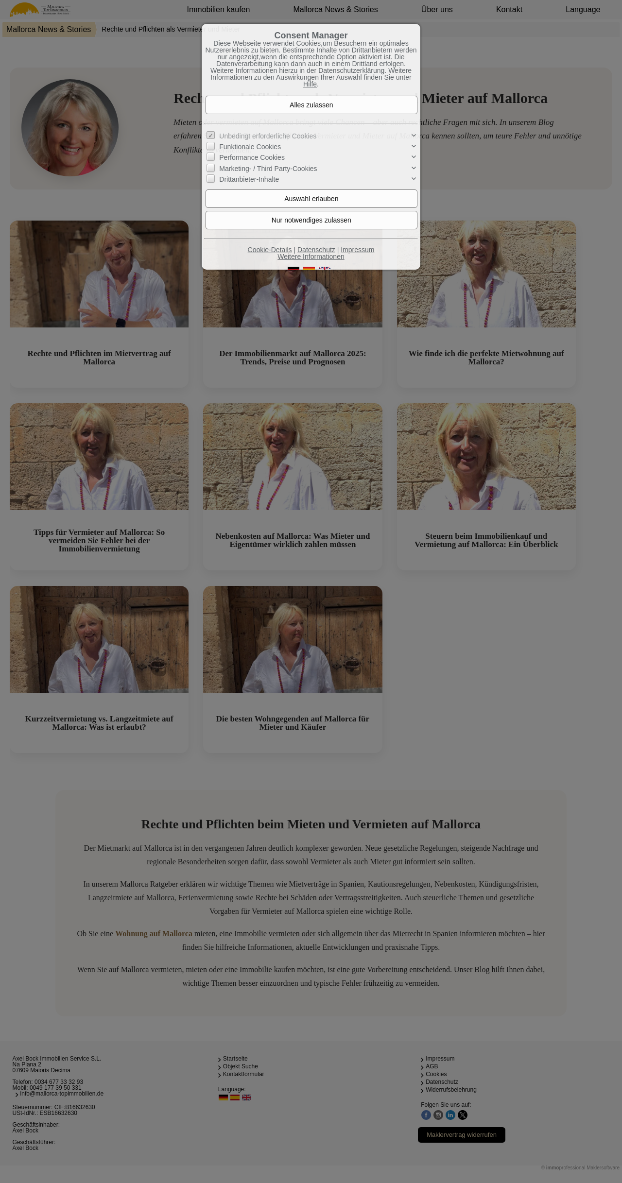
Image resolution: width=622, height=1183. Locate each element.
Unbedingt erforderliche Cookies (267, 136)
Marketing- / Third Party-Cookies (268, 168)
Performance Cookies (252, 157)
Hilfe (310, 84)
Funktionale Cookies (250, 147)
